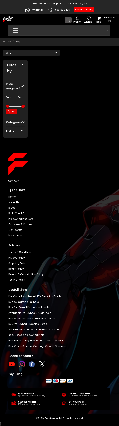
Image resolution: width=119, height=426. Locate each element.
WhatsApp (34, 10)
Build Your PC (16, 213)
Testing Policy (16, 279)
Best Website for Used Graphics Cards (31, 318)
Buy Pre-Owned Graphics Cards (27, 324)
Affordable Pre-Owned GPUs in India (29, 313)
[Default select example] (31, 53)
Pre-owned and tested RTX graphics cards (34, 296)
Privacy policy (16, 257)
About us (13, 202)
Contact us (15, 230)
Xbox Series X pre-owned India (26, 335)
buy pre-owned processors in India (29, 307)
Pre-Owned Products (20, 218)
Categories (14, 122)
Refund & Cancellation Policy (25, 274)
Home (7, 41)
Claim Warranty (84, 9)
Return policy (16, 268)
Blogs (11, 207)
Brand (10, 131)
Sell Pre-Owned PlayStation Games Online (33, 329)
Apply (11, 111)
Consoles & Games (20, 224)
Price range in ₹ (13, 86)
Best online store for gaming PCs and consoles (37, 346)
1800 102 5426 (59, 10)
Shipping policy (17, 263)
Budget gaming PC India (23, 302)
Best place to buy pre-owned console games (36, 340)
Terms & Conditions (20, 252)
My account (15, 235)
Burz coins (109, 19)
